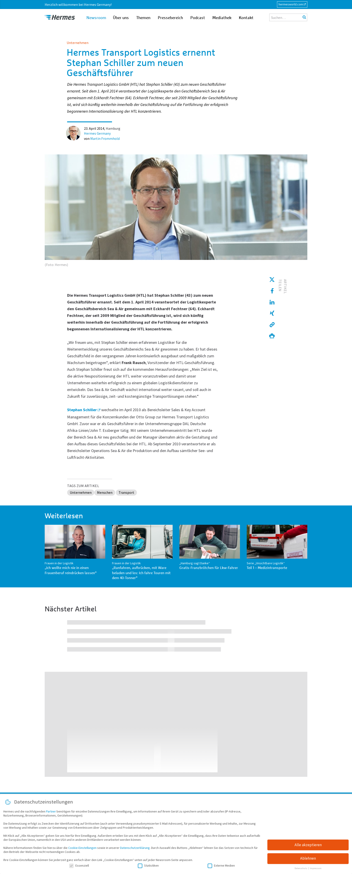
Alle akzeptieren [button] (308, 846)
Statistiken (148, 867)
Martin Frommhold (105, 138)
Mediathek (221, 18)
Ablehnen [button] (308, 860)
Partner (51, 813)
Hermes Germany (97, 133)
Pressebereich (170, 18)
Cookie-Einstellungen (82, 850)
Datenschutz (301, 870)
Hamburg (113, 128)
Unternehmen (77, 42)
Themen (143, 18)
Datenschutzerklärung (135, 850)
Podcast (197, 18)
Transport (126, 492)
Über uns (121, 18)
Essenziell (79, 867)
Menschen (104, 492)
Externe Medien (221, 867)
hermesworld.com (291, 4)
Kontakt (246, 18)
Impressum (315, 870)
